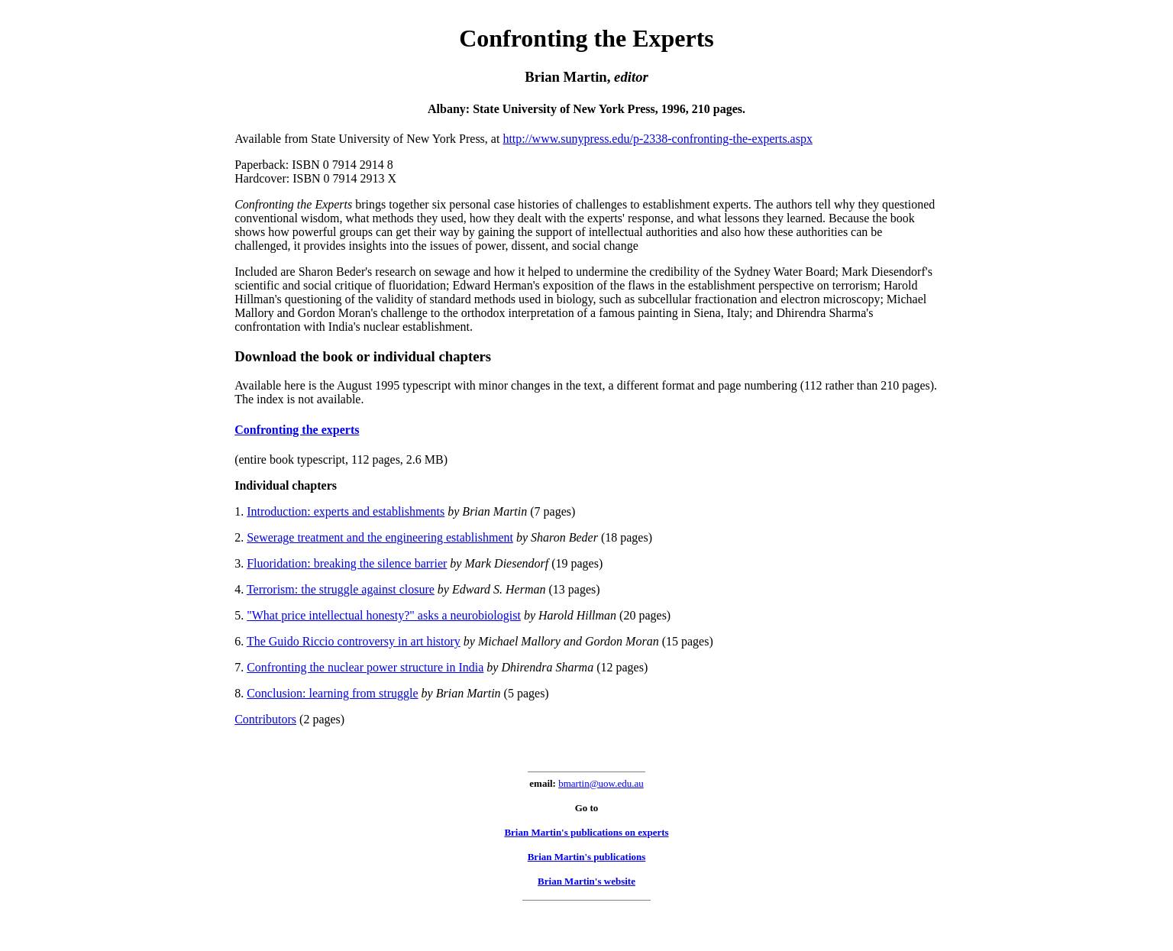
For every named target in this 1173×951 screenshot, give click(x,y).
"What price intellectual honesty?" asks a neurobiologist (384, 615)
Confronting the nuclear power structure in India (365, 667)
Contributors (265, 719)
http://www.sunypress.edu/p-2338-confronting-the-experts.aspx (657, 138)
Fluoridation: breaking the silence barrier (347, 563)
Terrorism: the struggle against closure (341, 589)
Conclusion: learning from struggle (332, 693)
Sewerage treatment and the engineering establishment (380, 537)
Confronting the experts (296, 429)
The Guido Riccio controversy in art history (353, 641)
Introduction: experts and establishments (345, 511)
